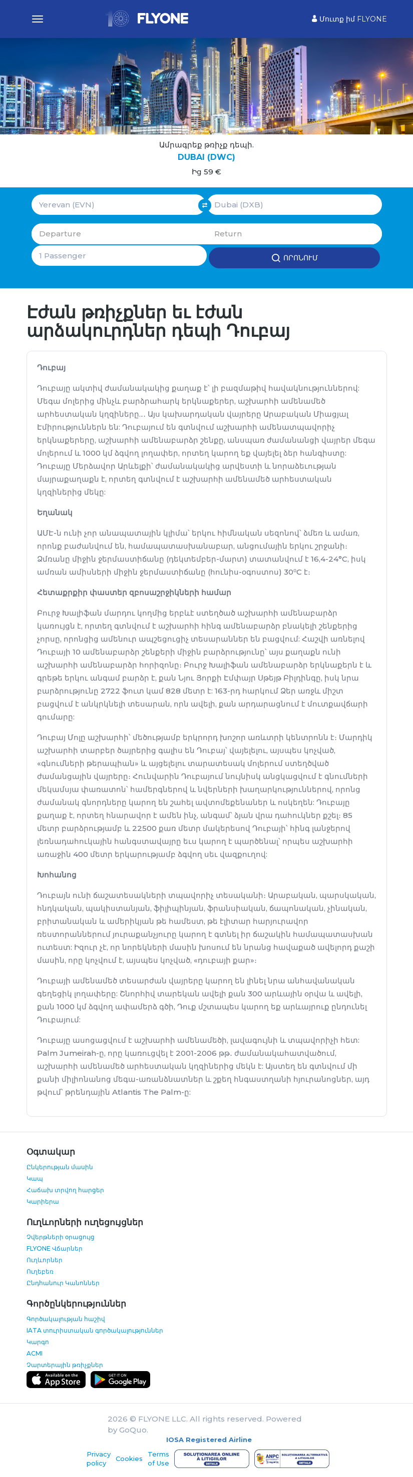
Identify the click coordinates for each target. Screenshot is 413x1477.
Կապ (35, 1177)
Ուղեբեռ (40, 1271)
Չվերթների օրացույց (61, 1236)
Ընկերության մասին (60, 1166)
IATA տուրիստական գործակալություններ (95, 1329)
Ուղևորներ (45, 1259)
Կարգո (38, 1341)
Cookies (129, 1458)
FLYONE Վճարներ (55, 1248)
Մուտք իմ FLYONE (349, 18)
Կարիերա (43, 1200)
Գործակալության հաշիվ (66, 1318)
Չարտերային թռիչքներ (65, 1364)
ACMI (35, 1352)
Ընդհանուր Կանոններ (63, 1282)
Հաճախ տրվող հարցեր (65, 1189)
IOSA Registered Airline (209, 1439)
